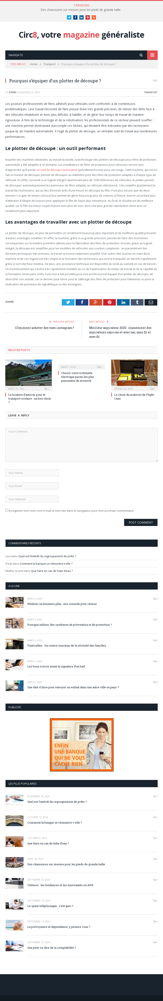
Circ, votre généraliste (81, 34)
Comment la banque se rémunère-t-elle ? (46, 563)
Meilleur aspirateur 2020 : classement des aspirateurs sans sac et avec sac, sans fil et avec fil (120, 332)
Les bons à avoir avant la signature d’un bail (56, 666)
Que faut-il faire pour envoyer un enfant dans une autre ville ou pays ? (73, 687)
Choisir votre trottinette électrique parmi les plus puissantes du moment (77, 377)
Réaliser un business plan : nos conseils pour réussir (62, 604)
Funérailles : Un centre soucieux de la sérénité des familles (66, 645)
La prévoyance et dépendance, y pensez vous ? (58, 927)
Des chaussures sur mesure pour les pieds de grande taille (81, 10)
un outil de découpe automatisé (56, 170)
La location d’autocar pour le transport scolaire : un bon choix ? (29, 398)
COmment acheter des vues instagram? (44, 328)
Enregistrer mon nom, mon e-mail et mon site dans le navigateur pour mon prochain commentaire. (71, 511)
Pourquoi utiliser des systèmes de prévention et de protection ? (69, 625)
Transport (151, 92)
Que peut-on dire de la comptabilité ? (51, 948)
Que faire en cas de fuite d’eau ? (52, 571)
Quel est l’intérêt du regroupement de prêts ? (47, 556)
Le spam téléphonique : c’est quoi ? (50, 906)
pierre (13, 92)
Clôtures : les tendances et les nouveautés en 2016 (60, 885)
